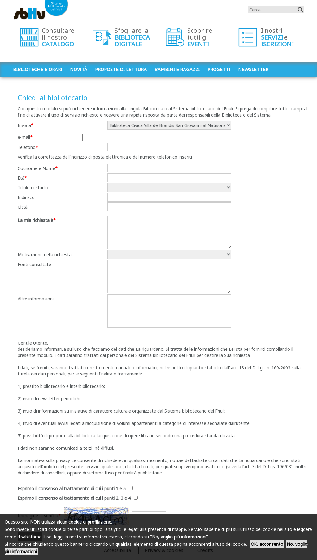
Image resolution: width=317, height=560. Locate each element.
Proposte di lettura (121, 69)
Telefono (27, 147)
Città (23, 207)
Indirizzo (26, 197)
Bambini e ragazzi (177, 69)
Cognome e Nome (36, 168)
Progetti (218, 69)
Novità (78, 69)
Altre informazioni (36, 299)
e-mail (24, 137)
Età (21, 178)
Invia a (24, 125)
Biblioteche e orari (37, 69)
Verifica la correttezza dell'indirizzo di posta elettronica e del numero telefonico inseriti (105, 157)
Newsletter (253, 69)
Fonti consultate (34, 264)
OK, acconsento (267, 544)
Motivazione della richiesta (45, 254)
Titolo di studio (33, 187)
